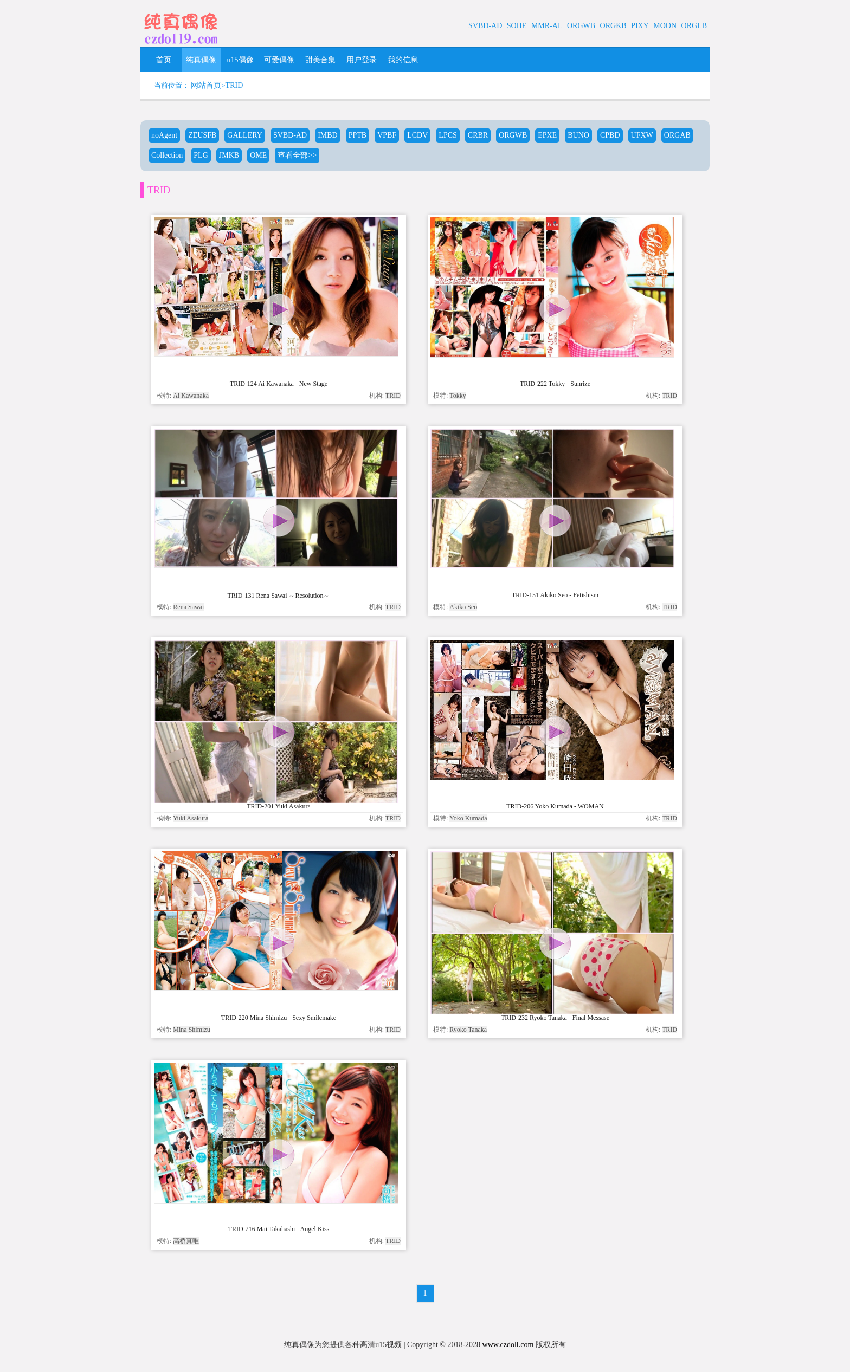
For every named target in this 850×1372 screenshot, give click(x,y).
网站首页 (206, 85)
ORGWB (581, 26)
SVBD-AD (485, 26)
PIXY (640, 26)
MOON (665, 26)
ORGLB (694, 26)
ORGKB (613, 26)
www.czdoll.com (508, 1345)
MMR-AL (547, 26)
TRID (234, 85)
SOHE (517, 26)
